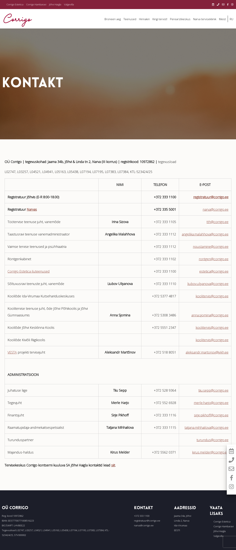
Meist (222, 19)
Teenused (130, 19)
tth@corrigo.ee (217, 222)
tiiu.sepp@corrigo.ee (213, 390)
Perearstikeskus (180, 19)
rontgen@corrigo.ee (213, 259)
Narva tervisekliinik (204, 19)
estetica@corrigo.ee (213, 271)
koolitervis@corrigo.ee (212, 296)
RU (231, 19)
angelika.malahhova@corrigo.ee (205, 234)
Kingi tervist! (159, 19)
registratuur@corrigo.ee (210, 197)
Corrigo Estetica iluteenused (29, 271)
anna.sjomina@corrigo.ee (209, 315)
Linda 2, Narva (181, 520)
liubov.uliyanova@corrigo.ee (207, 283)
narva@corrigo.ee (215, 209)
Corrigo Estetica (14, 4)
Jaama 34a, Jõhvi (182, 515)
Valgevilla (69, 4)
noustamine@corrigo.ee (210, 246)
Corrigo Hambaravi (36, 4)
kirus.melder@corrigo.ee (210, 452)
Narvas (32, 209)
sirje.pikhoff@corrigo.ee (211, 415)
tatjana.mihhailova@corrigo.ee (206, 427)
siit (113, 465)
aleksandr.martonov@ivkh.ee (207, 352)
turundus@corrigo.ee (212, 440)
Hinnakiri (144, 19)
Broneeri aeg (113, 19)
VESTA (12, 352)
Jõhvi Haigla (55, 4)
